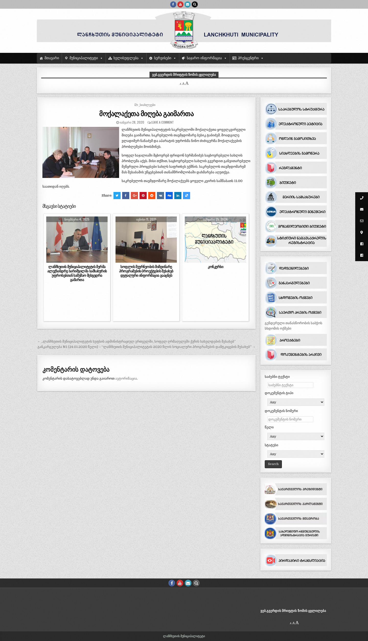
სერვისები (162, 58)
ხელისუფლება (126, 58)
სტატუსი (271, 445)
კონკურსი (215, 267)
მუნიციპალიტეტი (84, 58)
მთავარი (51, 58)
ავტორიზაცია (126, 378)
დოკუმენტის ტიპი (279, 393)
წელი (269, 427)
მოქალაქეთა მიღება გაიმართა (146, 113)
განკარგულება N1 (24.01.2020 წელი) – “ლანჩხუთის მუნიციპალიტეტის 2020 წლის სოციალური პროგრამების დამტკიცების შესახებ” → (147, 347)
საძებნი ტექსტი (277, 377)
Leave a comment (162, 122)
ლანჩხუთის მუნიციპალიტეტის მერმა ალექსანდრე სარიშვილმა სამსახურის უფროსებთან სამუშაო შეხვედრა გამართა (77, 273)
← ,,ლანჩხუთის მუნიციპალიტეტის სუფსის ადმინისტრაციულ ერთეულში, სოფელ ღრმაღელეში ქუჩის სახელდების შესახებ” (136, 341)
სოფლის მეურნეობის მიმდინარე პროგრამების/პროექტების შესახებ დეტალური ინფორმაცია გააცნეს (146, 271)
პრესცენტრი (248, 58)
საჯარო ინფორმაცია (204, 58)
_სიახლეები (147, 104)
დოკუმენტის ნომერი (281, 411)
